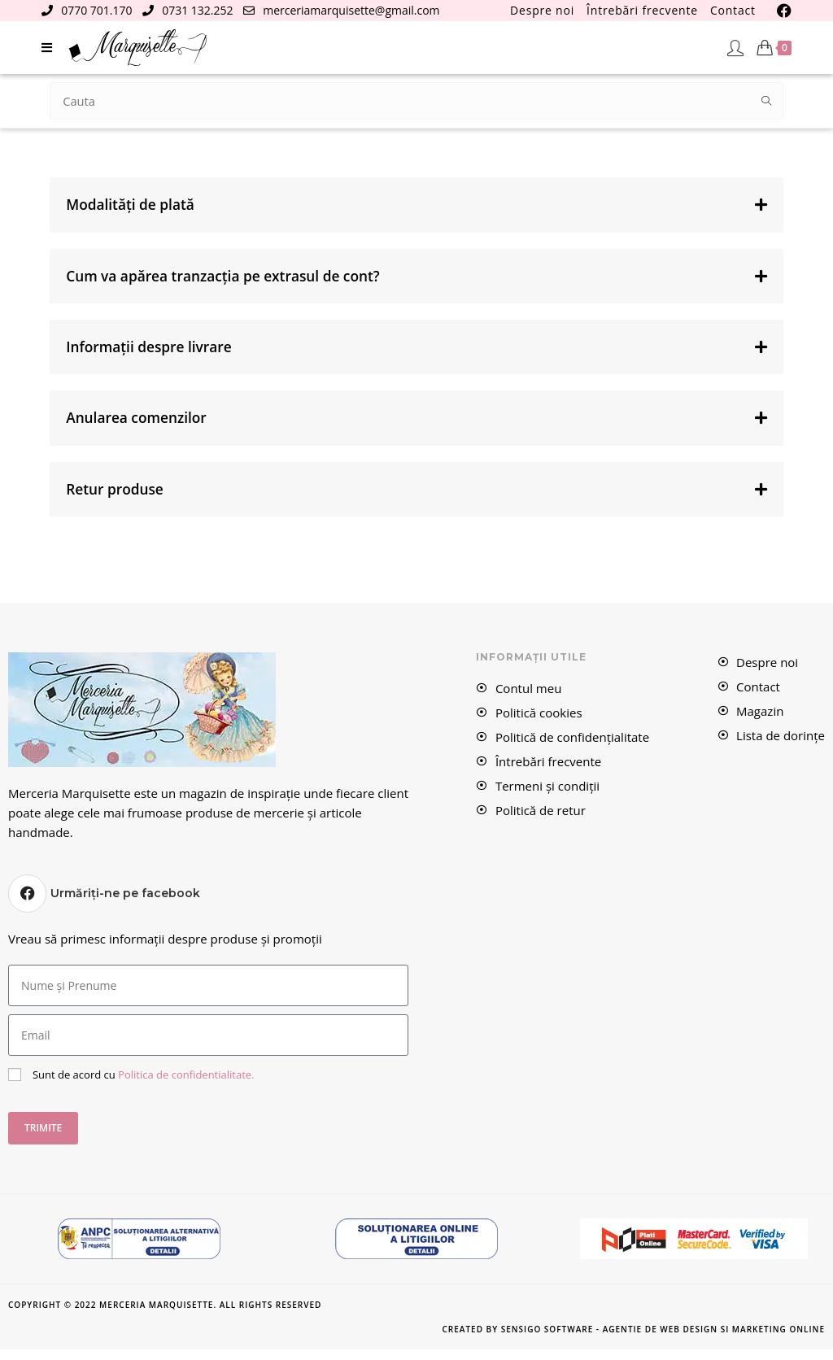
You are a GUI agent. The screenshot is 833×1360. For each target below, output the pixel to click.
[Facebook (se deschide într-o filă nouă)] (782, 10)
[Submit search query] (767, 100)
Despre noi (542, 10)
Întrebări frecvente (642, 10)
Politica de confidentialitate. (186, 1085)
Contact (733, 10)
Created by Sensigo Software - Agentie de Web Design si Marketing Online (633, 1339)
